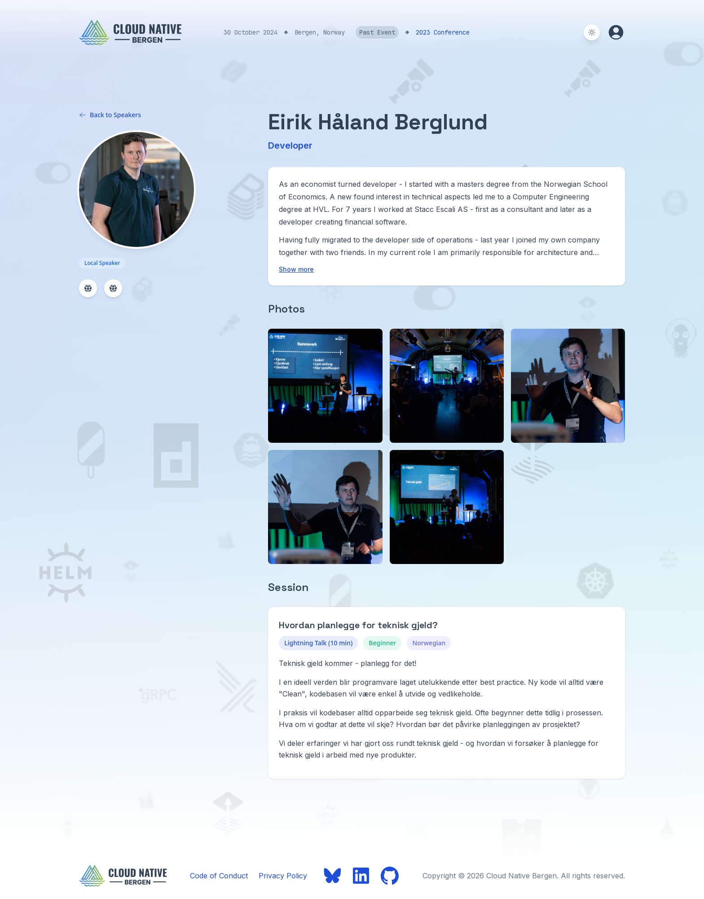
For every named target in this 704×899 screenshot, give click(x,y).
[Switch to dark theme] (592, 32)
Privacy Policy (283, 875)
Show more (296, 269)
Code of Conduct (219, 875)
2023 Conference (443, 32)
